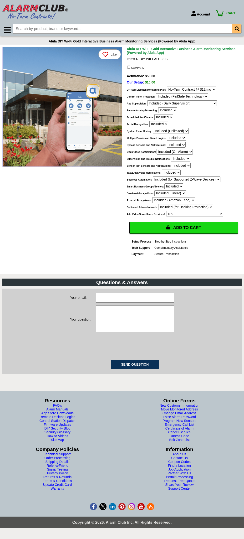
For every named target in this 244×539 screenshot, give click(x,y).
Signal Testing (57, 475)
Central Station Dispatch (58, 427)
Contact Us (179, 464)
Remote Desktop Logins (57, 423)
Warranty (57, 494)
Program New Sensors (179, 427)
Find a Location (179, 471)
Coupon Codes (179, 468)
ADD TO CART (183, 228)
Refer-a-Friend (57, 471)
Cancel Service (179, 438)
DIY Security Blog (57, 434)
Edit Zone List (179, 446)
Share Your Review (179, 490)
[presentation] (132, 351)
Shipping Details (57, 468)
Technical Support (57, 460)
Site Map (57, 446)
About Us (179, 460)
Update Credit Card (57, 490)
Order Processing (58, 464)
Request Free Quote (179, 487)
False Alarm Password (179, 423)
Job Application (179, 475)
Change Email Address (179, 419)
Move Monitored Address (179, 415)
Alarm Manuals (57, 415)
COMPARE (135, 68)
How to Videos (57, 442)
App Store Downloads (57, 419)
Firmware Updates (57, 430)
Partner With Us (179, 479)
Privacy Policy (57, 479)
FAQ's (57, 411)
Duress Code (179, 442)
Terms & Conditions (57, 487)
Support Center (179, 494)
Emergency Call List (179, 430)
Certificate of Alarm (179, 434)
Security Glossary (57, 438)
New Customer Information (179, 411)
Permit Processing (179, 483)
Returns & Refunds (57, 483)
